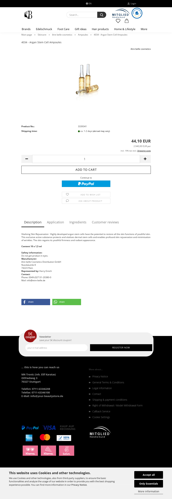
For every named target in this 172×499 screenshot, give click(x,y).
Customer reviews (105, 222)
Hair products (100, 29)
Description (33, 222)
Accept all (149, 474)
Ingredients (77, 222)
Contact (96, 394)
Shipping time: (29, 131)
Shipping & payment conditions (109, 399)
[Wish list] (118, 22)
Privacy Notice (79, 484)
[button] (126, 22)
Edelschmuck (44, 29)
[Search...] (101, 15)
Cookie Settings (101, 417)
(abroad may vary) (101, 131)
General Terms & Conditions (108, 382)
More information (148, 491)
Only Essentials (148, 483)
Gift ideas (80, 29)
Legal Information (102, 388)
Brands (26, 29)
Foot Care (63, 29)
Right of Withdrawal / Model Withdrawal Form (117, 405)
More (144, 29)
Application (55, 222)
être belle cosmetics (141, 48)
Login (132, 3)
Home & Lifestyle (124, 29)
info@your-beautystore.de (46, 396)
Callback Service (101, 411)
